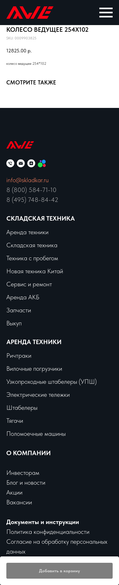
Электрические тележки (38, 394)
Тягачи (14, 420)
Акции (14, 492)
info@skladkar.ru (27, 180)
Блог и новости (25, 482)
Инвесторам (22, 472)
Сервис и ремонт (29, 284)
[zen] (31, 163)
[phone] (10, 163)
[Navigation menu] (106, 13)
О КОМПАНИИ (28, 453)
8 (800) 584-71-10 (31, 190)
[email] (21, 163)
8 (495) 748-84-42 (32, 199)
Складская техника (40, 218)
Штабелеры (21, 407)
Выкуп (14, 323)
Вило (12, 368)
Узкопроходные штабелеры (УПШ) (51, 381)
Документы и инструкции (42, 522)
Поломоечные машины (36, 433)
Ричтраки (18, 355)
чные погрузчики (40, 368)
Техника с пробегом (32, 258)
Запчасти (18, 310)
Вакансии (19, 502)
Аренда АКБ (22, 297)
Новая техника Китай (34, 271)
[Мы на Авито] (42, 163)
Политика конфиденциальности (47, 531)
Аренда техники (27, 232)
